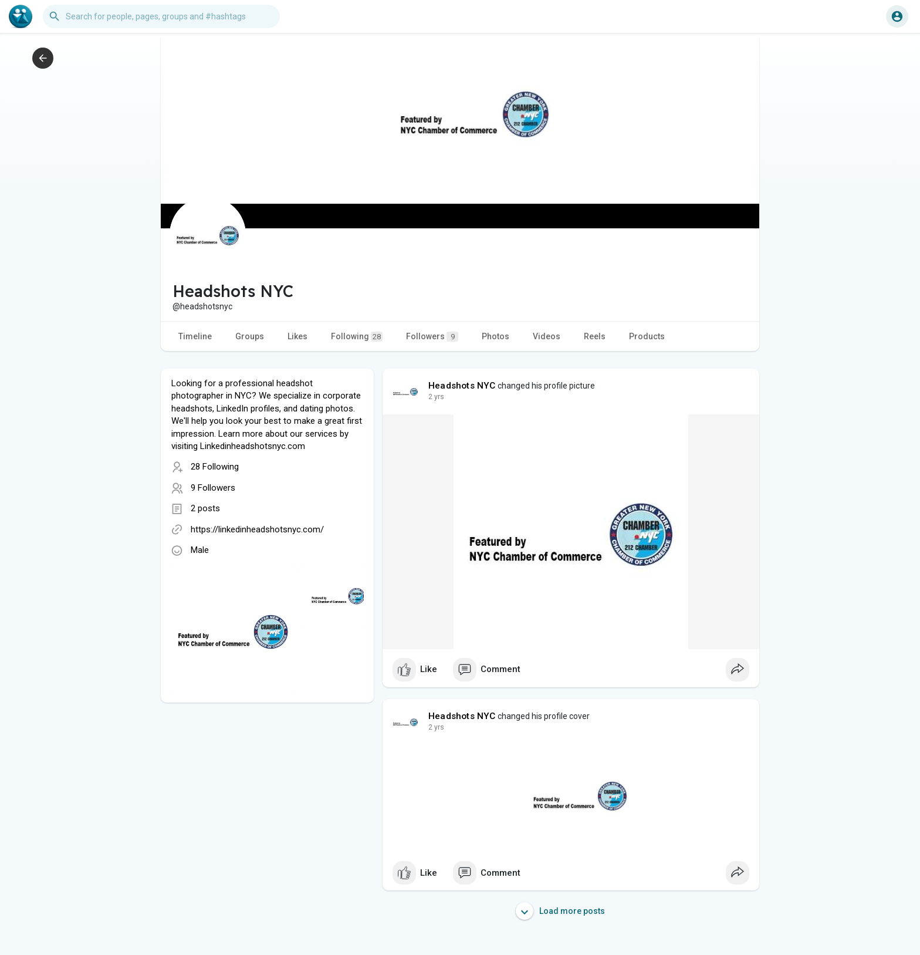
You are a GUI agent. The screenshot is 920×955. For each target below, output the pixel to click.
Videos (546, 336)
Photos (495, 336)
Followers (432, 337)
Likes (297, 336)
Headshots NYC (462, 385)
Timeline (195, 336)
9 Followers (213, 487)
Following (357, 337)
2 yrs (436, 397)
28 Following (215, 466)
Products (647, 336)
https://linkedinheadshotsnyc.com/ (257, 529)
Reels (595, 336)
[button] (161, 16)
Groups (249, 336)
